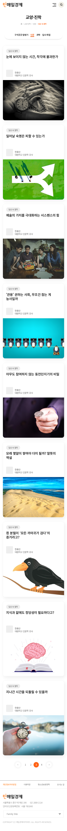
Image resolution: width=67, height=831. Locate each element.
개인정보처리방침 (9, 784)
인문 (32, 34)
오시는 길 (60, 784)
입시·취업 (46, 34)
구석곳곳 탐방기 (21, 34)
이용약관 (27, 784)
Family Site (12, 813)
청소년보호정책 (44, 784)
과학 (38, 34)
